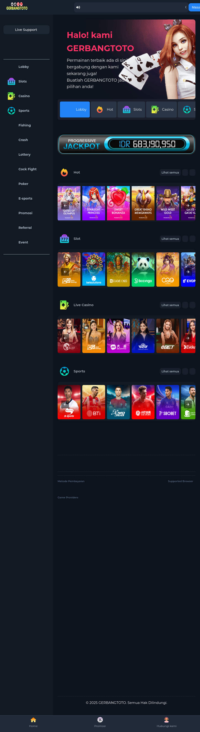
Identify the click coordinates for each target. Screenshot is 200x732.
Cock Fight (21, 169)
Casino (18, 96)
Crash (17, 140)
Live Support (21, 30)
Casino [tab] (161, 109)
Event (17, 242)
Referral (19, 227)
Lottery (18, 154)
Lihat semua (170, 238)
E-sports (19, 198)
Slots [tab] (131, 109)
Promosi (19, 213)
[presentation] (65, 205)
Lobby (17, 66)
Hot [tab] (103, 109)
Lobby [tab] (74, 109)
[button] (185, 238)
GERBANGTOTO (112, 702)
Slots (16, 81)
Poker (17, 184)
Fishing (18, 125)
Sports (17, 110)
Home (33, 722)
